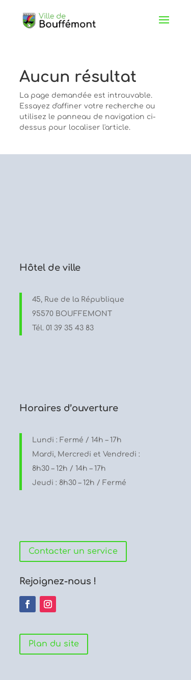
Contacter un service (73, 551)
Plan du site (54, 643)
